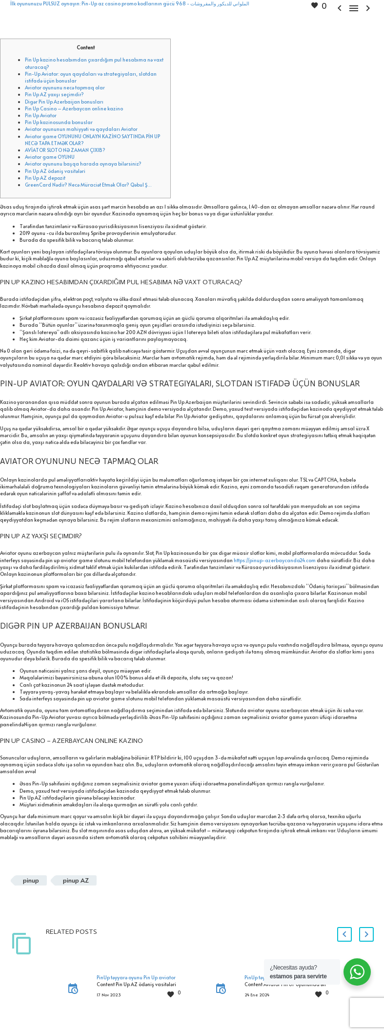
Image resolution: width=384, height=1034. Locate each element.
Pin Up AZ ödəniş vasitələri (55, 171)
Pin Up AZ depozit (45, 177)
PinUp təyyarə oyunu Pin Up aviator (136, 977)
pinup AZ (76, 880)
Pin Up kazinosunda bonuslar (59, 122)
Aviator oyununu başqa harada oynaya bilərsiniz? (83, 163)
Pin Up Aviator (41, 115)
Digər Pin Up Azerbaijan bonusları (64, 101)
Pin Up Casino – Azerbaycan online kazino (74, 108)
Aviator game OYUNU (50, 156)
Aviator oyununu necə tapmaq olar (65, 87)
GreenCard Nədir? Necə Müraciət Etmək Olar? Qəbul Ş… (88, 184)
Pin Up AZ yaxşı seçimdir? (54, 94)
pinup (31, 880)
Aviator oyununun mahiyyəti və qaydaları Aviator (81, 129)
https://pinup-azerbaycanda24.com (275, 560)
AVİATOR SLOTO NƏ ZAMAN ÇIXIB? (65, 150)
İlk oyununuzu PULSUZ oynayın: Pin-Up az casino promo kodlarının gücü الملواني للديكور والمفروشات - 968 (129, 3)
